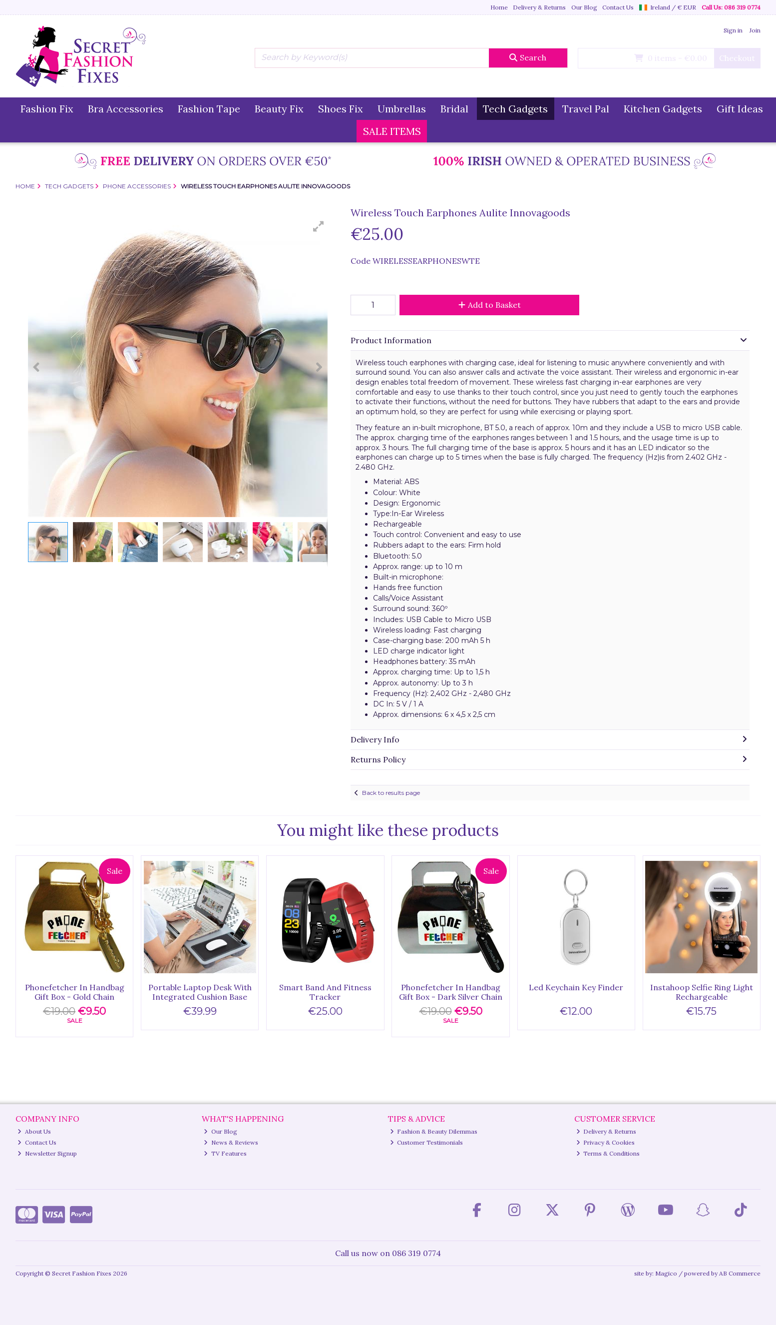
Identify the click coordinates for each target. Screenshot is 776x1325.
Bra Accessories (125, 108)
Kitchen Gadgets (663, 108)
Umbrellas (402, 108)
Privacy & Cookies (605, 1142)
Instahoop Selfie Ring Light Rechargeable (701, 992)
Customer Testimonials (426, 1142)
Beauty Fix (279, 108)
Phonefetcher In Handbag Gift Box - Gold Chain (74, 992)
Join (755, 30)
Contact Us (618, 7)
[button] (319, 226)
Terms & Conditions (608, 1153)
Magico (666, 1273)
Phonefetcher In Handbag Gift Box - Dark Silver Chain (450, 992)
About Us (34, 1131)
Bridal (454, 108)
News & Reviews (231, 1142)
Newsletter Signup (47, 1153)
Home (499, 7)
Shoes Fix (340, 108)
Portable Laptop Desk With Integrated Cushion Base (200, 992)
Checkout (737, 58)
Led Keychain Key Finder (576, 987)
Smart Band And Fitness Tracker (325, 992)
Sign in (733, 30)
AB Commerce (740, 1273)
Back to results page (391, 792)
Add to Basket (489, 305)
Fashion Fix (46, 108)
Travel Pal (585, 108)
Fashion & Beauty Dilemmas (434, 1131)
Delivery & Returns (539, 7)
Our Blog (584, 7)
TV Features (225, 1153)
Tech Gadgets (515, 108)
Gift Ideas (740, 108)
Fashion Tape (209, 108)
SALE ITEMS (392, 131)
